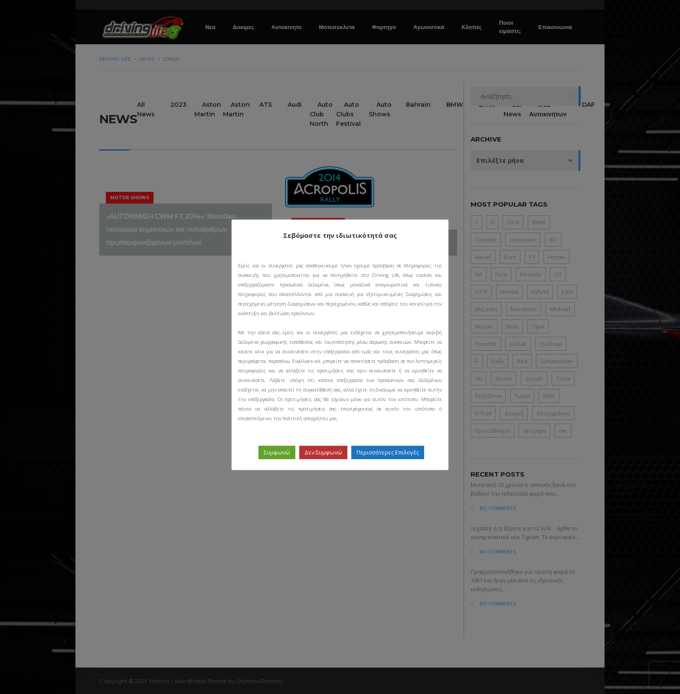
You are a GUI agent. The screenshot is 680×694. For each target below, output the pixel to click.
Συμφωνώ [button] (277, 452)
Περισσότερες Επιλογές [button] (387, 452)
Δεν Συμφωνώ (323, 452)
